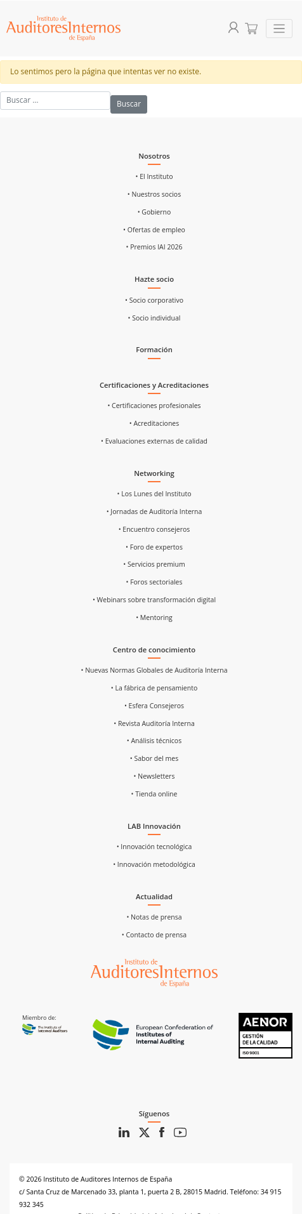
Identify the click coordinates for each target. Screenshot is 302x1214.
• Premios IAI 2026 (154, 246)
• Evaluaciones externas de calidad (154, 441)
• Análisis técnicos (154, 740)
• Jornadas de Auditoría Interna (154, 511)
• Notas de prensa (153, 917)
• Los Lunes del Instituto (154, 493)
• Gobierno (154, 212)
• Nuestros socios (154, 194)
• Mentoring (154, 617)
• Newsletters (154, 776)
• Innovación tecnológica (154, 846)
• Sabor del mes (154, 758)
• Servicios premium (154, 564)
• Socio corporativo (154, 300)
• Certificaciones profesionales (153, 405)
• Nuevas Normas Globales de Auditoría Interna (154, 670)
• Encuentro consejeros (154, 529)
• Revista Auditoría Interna (154, 723)
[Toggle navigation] (279, 29)
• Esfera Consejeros (154, 705)
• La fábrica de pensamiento (154, 687)
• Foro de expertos (154, 547)
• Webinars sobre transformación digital (154, 599)
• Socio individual (154, 317)
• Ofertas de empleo (154, 229)
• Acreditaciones (154, 423)
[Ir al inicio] (154, 972)
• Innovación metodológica (154, 864)
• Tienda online (154, 793)
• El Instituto (154, 176)
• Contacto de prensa (154, 934)
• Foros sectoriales (154, 581)
